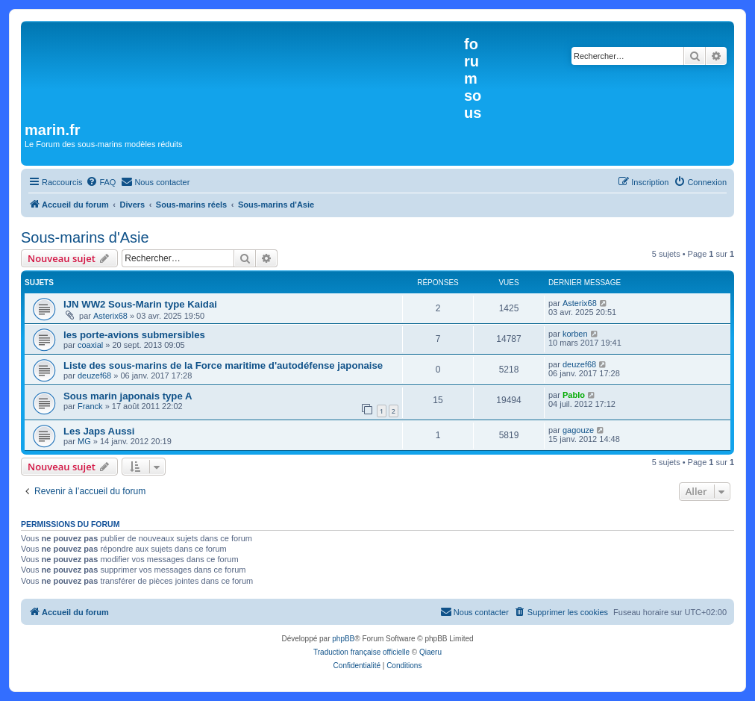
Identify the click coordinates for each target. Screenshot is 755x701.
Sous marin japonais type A (127, 396)
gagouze (578, 430)
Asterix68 (110, 315)
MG (84, 441)
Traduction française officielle (361, 652)
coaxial (90, 344)
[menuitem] (101, 182)
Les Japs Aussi (99, 431)
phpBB (343, 639)
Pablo (574, 394)
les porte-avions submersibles (134, 334)
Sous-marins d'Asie (85, 237)
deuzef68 (94, 375)
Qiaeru (430, 652)
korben (575, 333)
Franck (90, 406)
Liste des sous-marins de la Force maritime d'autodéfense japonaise (223, 365)
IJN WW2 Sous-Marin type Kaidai (140, 304)
